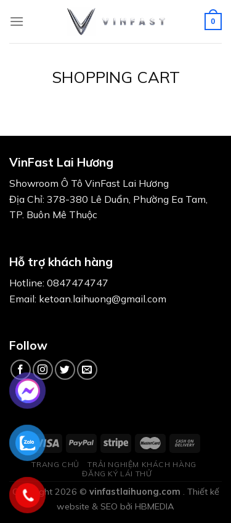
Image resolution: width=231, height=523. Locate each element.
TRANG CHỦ (55, 464)
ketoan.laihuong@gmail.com (102, 299)
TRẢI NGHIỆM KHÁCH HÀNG (141, 464)
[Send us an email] (87, 370)
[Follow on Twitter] (65, 370)
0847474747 (77, 283)
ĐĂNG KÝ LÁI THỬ (117, 473)
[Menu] (16, 21)
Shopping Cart (116, 77)
